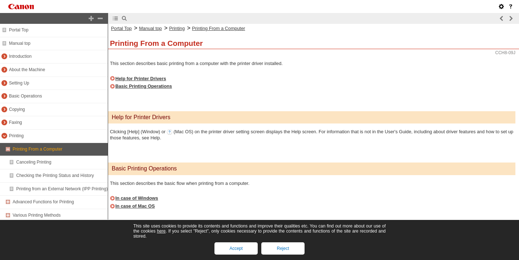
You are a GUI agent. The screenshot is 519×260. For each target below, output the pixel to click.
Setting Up (19, 83)
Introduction (20, 56)
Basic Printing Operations (143, 86)
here (161, 231)
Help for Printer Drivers (140, 78)
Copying (17, 109)
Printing (16, 135)
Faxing (15, 122)
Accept (236, 248)
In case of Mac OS (135, 206)
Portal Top (18, 29)
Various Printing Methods (37, 215)
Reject (283, 248)
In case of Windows (136, 198)
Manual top (19, 43)
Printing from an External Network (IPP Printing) (62, 188)
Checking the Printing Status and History (55, 175)
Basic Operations (25, 96)
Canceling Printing (33, 162)
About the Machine (27, 69)
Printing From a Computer (37, 149)
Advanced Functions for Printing (43, 201)
